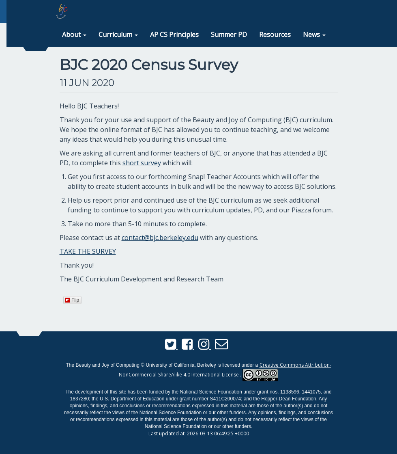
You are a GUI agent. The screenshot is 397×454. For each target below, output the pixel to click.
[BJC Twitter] (171, 346)
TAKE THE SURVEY (88, 251)
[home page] (62, 11)
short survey (141, 162)
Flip (72, 300)
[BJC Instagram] (204, 346)
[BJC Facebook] (188, 346)
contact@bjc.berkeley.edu (160, 237)
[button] (74, 35)
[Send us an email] (221, 346)
